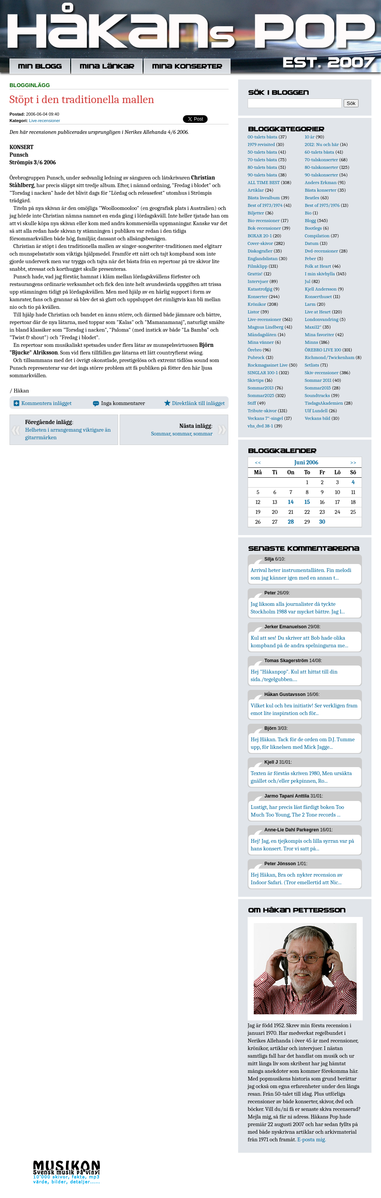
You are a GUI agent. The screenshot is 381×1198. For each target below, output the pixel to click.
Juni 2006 (307, 462)
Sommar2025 (261, 395)
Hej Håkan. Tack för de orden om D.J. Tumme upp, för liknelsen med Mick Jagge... (303, 743)
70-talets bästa (262, 159)
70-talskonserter (321, 159)
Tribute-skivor (262, 410)
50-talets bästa (262, 152)
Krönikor (257, 304)
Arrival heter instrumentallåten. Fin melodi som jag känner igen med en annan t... (301, 574)
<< (258, 462)
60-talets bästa (319, 152)
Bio (308, 213)
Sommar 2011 (318, 380)
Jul (308, 281)
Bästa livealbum (264, 197)
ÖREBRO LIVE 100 (323, 350)
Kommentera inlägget (42, 403)
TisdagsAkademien (324, 403)
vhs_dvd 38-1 (260, 426)
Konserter (257, 296)
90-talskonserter (321, 175)
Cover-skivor (260, 243)
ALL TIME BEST (264, 182)
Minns (311, 342)
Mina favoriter (319, 334)
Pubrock (256, 357)
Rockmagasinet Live (268, 365)
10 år (310, 137)
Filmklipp (257, 266)
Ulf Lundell (316, 410)
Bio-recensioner (264, 220)
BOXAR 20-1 (260, 235)
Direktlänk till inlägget (194, 403)
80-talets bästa (262, 167)
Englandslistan (263, 258)
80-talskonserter (321, 167)
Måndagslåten (262, 334)
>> (353, 462)
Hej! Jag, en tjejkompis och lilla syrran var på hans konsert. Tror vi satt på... (302, 844)
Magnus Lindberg (265, 327)
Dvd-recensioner (321, 251)
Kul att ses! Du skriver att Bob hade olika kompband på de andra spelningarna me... (299, 641)
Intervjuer (258, 281)
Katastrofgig (260, 289)
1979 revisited (261, 144)
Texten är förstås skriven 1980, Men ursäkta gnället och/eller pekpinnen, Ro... (301, 777)
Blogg (310, 220)
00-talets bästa (262, 137)
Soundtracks (317, 395)
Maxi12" (313, 327)
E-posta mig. (311, 1139)
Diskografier (260, 251)
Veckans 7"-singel (265, 418)
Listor (253, 312)
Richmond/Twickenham (329, 357)
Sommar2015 (318, 388)
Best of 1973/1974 (265, 205)
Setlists (312, 365)
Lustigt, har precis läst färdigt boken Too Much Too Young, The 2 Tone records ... (297, 811)
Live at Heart (318, 312)
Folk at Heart (318, 266)
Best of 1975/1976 (322, 205)
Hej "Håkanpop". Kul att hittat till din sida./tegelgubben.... (294, 675)
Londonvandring (321, 319)
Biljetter (256, 213)
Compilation (317, 235)
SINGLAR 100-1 (263, 372)
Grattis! (255, 273)
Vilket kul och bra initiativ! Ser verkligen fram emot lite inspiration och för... (304, 709)
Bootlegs (313, 228)
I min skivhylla (320, 273)
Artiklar (256, 190)
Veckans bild (317, 418)
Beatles (312, 197)
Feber (310, 258)
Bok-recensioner (264, 228)
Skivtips (256, 380)
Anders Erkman (320, 182)
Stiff (252, 403)
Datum (312, 243)
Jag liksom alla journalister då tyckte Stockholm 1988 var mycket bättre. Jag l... (298, 608)
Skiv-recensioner (321, 372)
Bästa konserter (320, 190)
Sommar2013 (261, 388)
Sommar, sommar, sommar (182, 433)
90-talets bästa (262, 175)
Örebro (254, 350)
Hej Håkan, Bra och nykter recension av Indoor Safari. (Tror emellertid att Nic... (297, 878)
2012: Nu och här (322, 144)
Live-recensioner (44, 120)
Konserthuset (318, 296)
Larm (310, 304)
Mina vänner (261, 342)
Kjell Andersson (321, 289)
